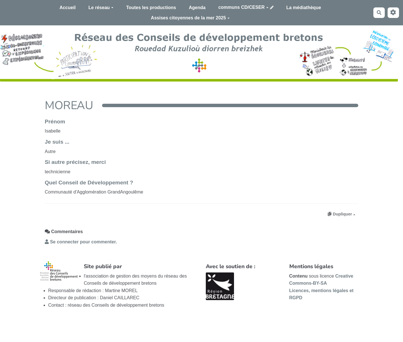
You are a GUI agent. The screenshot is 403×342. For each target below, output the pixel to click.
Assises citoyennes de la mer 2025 (190, 17)
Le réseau (100, 7)
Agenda (197, 7)
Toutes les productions (151, 7)
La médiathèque (303, 7)
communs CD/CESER (243, 7)
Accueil (68, 7)
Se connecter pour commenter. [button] (81, 241)
